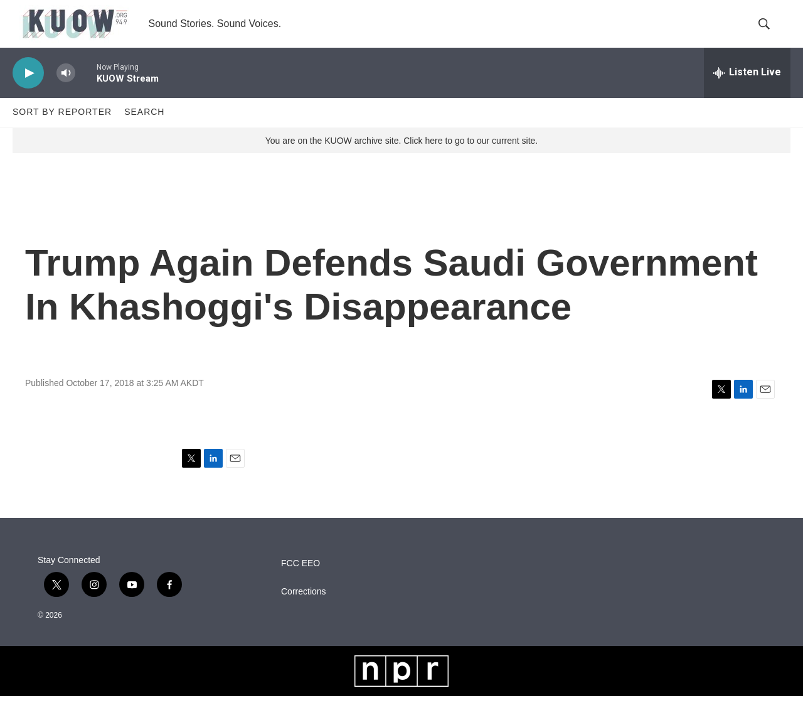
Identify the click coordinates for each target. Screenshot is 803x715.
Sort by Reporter (62, 131)
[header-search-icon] (770, 33)
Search (144, 131)
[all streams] (747, 91)
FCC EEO (300, 582)
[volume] (66, 91)
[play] (28, 91)
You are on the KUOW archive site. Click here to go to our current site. (401, 159)
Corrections (303, 610)
